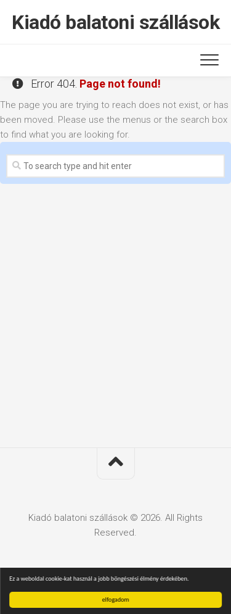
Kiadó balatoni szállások (115, 22)
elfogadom (115, 599)
